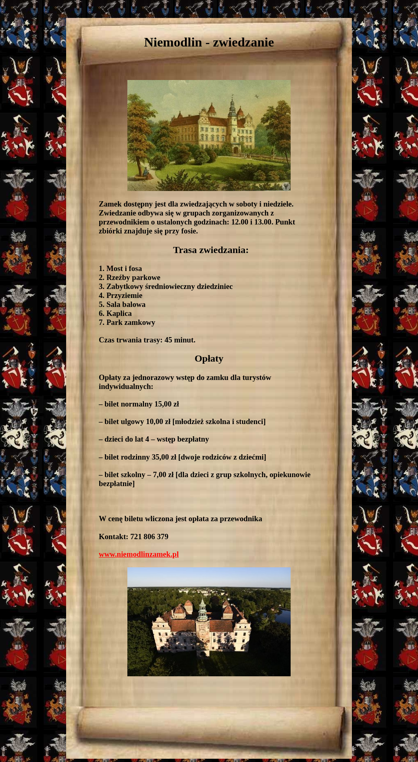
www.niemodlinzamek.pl (139, 554)
